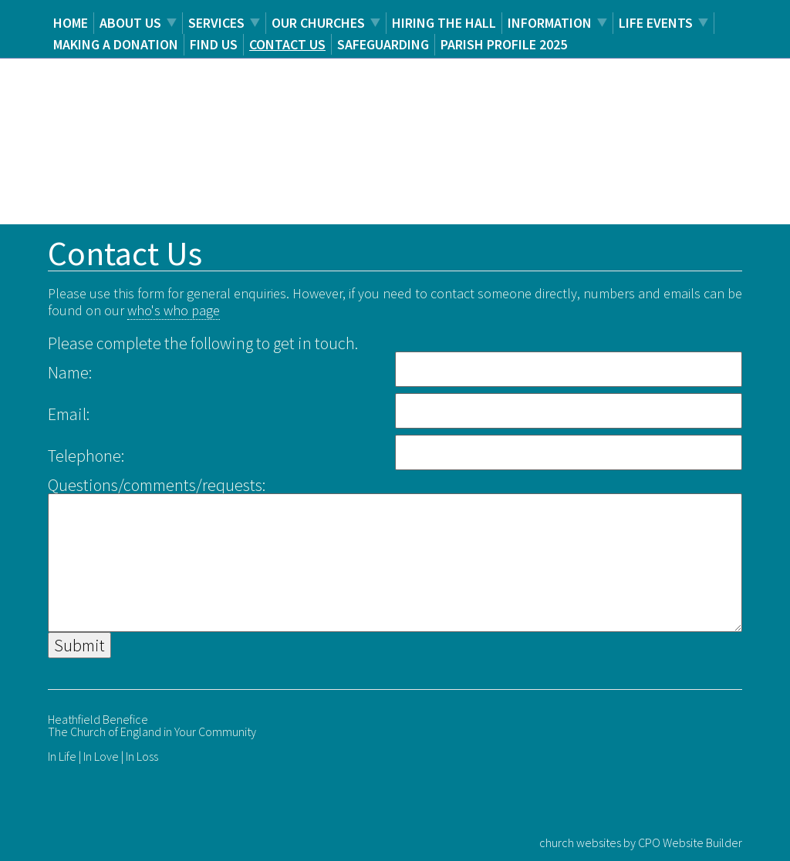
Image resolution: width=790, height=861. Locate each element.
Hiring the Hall (444, 23)
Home (70, 23)
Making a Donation (115, 44)
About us (130, 23)
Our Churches (318, 23)
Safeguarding (383, 44)
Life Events (656, 23)
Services (216, 23)
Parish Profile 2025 (504, 44)
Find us (214, 44)
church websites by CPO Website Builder (640, 842)
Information (550, 23)
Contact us (287, 44)
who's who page (173, 310)
